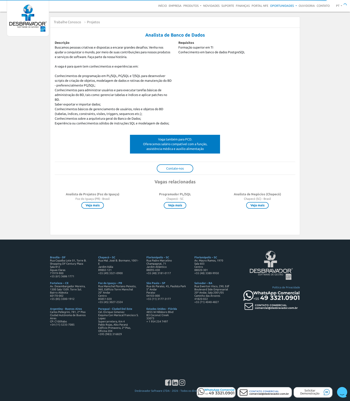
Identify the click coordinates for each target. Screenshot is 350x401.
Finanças (243, 5)
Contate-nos (175, 168)
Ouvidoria (307, 5)
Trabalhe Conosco (67, 22)
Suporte (227, 5)
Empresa (175, 5)
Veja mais (93, 205)
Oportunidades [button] (282, 5)
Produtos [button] (191, 5)
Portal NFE (260, 5)
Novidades (211, 5)
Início (162, 5)
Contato (323, 5)
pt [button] (338, 5)
